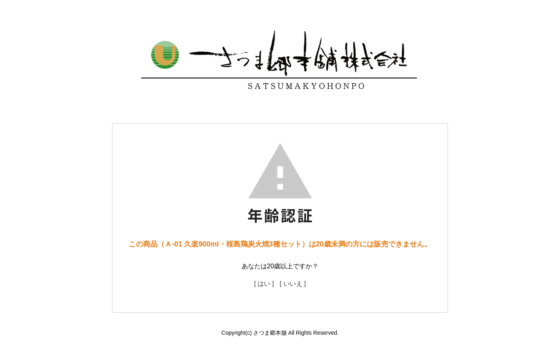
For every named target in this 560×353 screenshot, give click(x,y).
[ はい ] (264, 283)
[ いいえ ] (293, 283)
